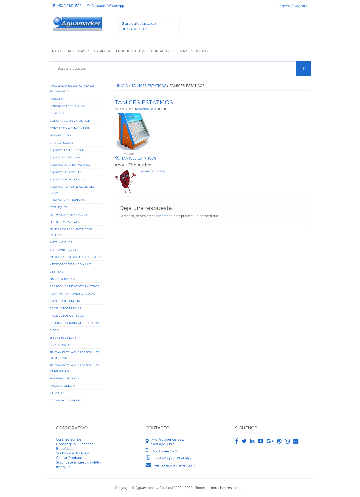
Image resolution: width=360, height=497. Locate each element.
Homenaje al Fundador (74, 444)
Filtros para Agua (64, 222)
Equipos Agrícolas (65, 157)
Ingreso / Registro (292, 6)
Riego (54, 330)
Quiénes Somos (69, 439)
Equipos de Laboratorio (70, 164)
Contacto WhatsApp (105, 6)
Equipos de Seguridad (68, 179)
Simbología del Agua (72, 453)
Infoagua (63, 467)
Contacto (160, 51)
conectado (164, 216)
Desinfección (60, 135)
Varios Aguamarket (66, 400)
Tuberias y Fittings (64, 378)
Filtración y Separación (69, 214)
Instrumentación (63, 249)
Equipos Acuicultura (67, 150)
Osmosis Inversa (63, 279)
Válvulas (57, 393)
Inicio (56, 51)
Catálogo (103, 51)
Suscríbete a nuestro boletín (78, 462)
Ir (303, 68)
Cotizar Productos (190, 51)
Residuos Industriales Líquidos (75, 323)
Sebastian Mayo (146, 109)
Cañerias (57, 113)
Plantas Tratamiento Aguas (72, 293)
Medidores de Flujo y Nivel (71, 264)
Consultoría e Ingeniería (70, 128)
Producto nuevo (131, 51)
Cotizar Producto (69, 458)
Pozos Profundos (65, 301)
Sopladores (60, 345)
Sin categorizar (63, 337)
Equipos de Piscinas (65, 172)
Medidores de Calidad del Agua (75, 257)
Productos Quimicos (67, 315)
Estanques (58, 207)
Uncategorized (62, 385)
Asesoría (57, 98)
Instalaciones (61, 242)
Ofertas (56, 271)
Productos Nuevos (65, 308)
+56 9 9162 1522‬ (67, 6)
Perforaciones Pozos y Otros (74, 286)
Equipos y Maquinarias (68, 200)
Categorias (77, 51)
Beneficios (64, 449)
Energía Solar (61, 142)
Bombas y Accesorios (67, 106)
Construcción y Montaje (70, 120)
